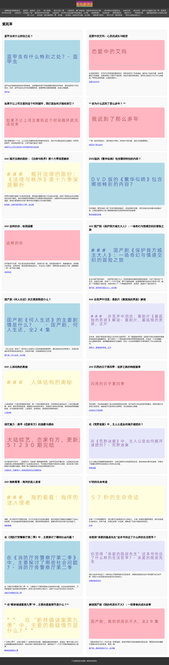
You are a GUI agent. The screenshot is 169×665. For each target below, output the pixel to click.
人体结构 (7, 413)
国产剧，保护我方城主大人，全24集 (103, 288)
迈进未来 (105, 13)
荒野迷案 (92, 468)
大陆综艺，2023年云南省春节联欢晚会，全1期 (70, 13)
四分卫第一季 (59, 11)
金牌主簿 (126, 11)
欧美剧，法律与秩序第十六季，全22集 (19, 205)
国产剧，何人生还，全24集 (14, 355)
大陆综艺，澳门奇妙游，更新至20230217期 (84, 11)
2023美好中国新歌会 (112, 11)
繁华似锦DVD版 (95, 214)
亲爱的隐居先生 (95, 581)
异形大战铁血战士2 (132, 15)
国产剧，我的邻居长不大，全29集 (102, 648)
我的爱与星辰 (98, 15)
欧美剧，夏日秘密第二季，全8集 (49, 15)
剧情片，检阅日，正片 (31, 11)
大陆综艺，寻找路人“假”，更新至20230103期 (31, 13)
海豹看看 (7, 525)
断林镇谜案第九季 (11, 650)
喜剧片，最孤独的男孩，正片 (100, 347)
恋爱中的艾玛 (94, 82)
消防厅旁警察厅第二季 (13, 593)
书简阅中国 (139, 13)
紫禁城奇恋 (117, 13)
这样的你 (7, 272)
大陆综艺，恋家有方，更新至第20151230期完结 (22, 470)
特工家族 (47, 11)
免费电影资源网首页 (12, 11)
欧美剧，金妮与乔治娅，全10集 (78, 15)
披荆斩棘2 (95, 13)
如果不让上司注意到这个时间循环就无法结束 (21, 147)
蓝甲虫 (7, 92)
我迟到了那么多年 (96, 145)
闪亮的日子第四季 (96, 410)
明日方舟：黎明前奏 (114, 15)
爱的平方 (127, 13)
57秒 (91, 525)
